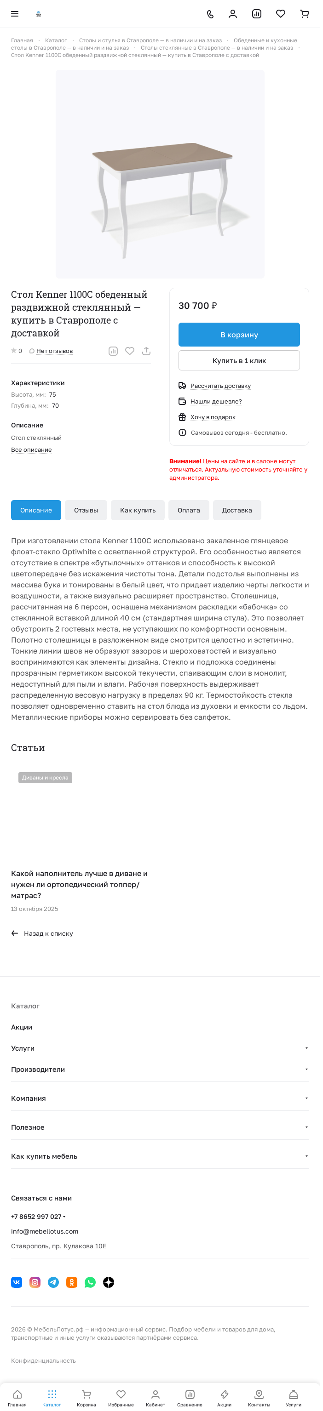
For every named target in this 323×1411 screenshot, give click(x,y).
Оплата (189, 510)
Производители (38, 1069)
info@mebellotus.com (44, 1231)
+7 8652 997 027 (36, 1216)
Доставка (237, 510)
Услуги (23, 1048)
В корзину (239, 334)
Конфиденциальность (43, 1360)
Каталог (25, 1005)
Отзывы (86, 510)
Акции (21, 1027)
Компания (28, 1098)
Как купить (138, 510)
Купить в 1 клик (239, 360)
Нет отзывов (51, 350)
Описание (36, 510)
